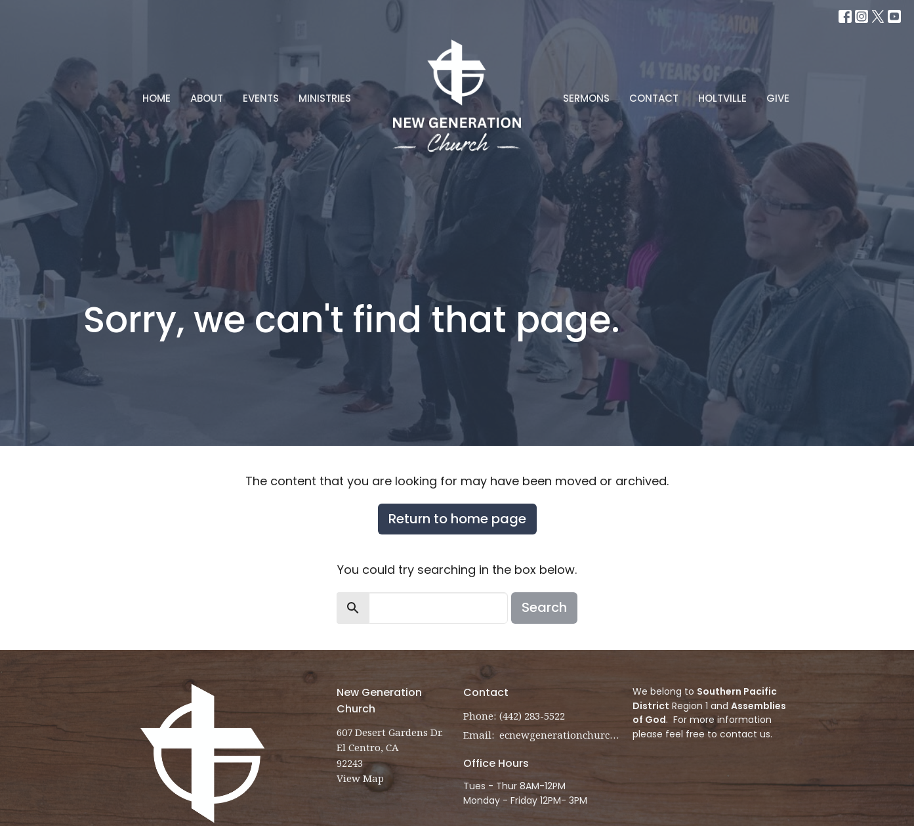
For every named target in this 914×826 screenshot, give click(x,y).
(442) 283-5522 (532, 715)
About (206, 98)
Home (156, 98)
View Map (360, 778)
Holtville (722, 98)
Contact (653, 98)
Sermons (586, 98)
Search (544, 607)
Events (261, 98)
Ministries (325, 98)
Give (777, 98)
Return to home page (457, 519)
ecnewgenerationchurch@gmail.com (559, 734)
